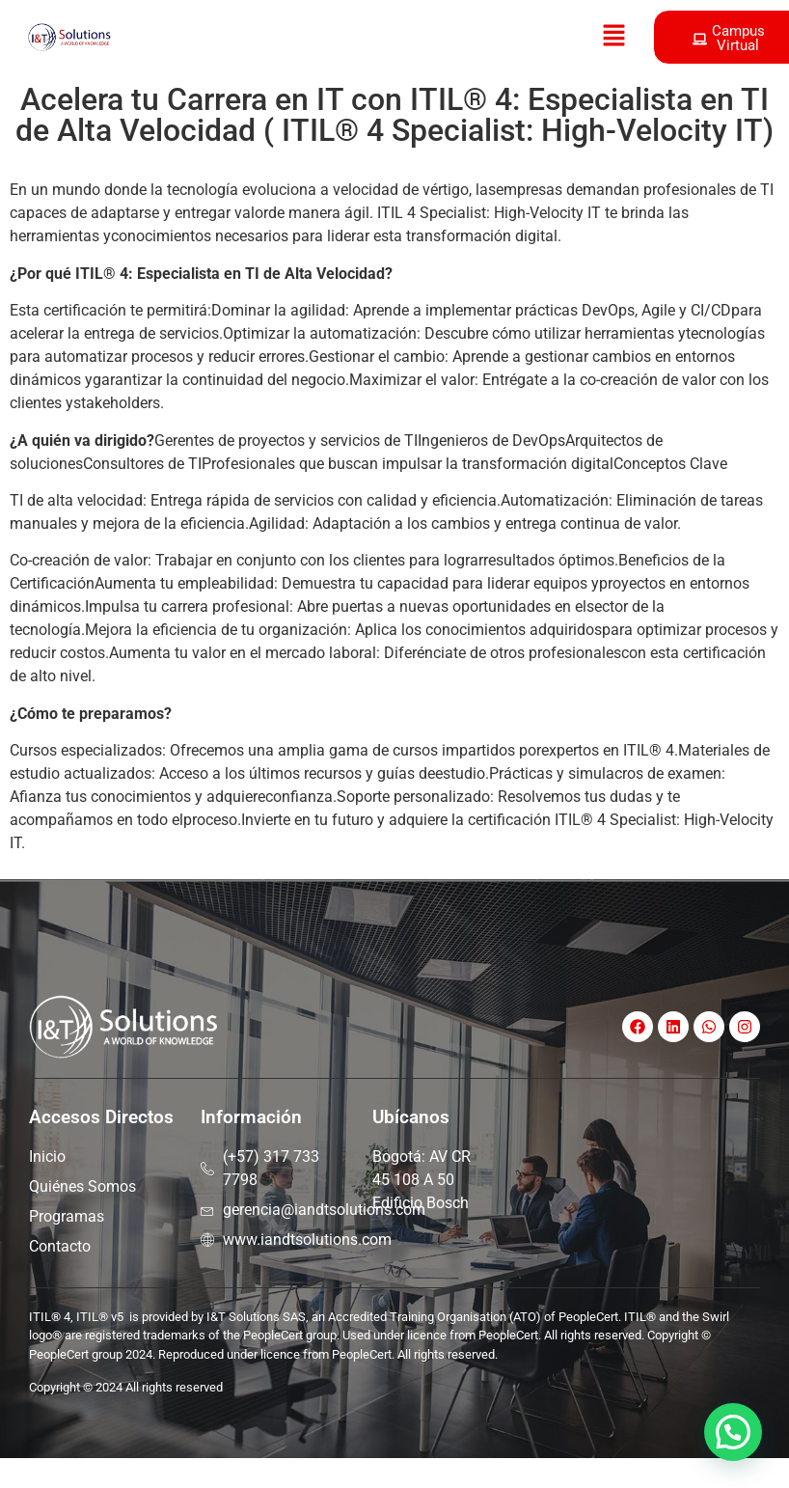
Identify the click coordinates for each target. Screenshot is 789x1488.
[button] (613, 36)
